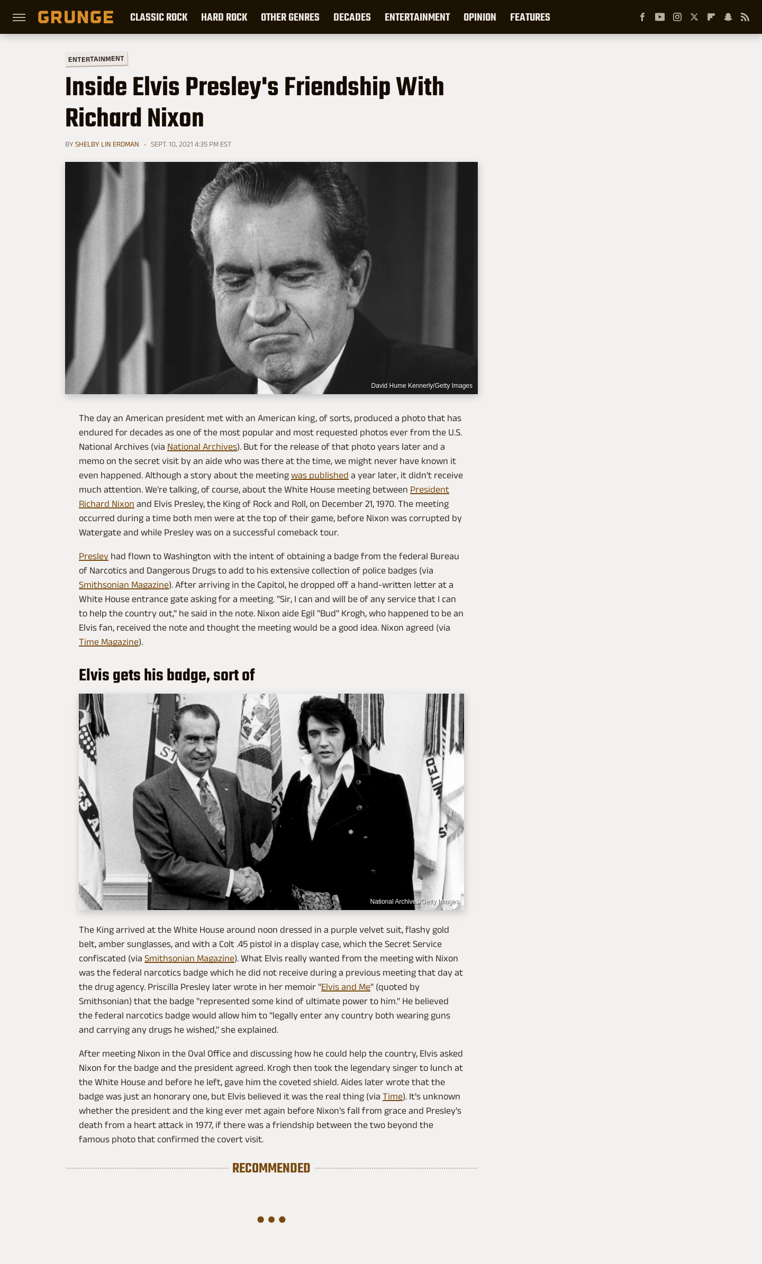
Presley (93, 556)
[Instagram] (677, 17)
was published (320, 475)
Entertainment (417, 17)
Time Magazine (109, 641)
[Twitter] (694, 17)
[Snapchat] (728, 17)
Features (530, 17)
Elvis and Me (345, 986)
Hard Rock (224, 17)
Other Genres (290, 17)
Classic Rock (158, 17)
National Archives (202, 446)
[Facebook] (642, 17)
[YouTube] (660, 17)
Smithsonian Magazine (124, 584)
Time (393, 1096)
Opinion (480, 17)
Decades (352, 17)
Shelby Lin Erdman (107, 144)
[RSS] (745, 17)
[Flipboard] (711, 17)
